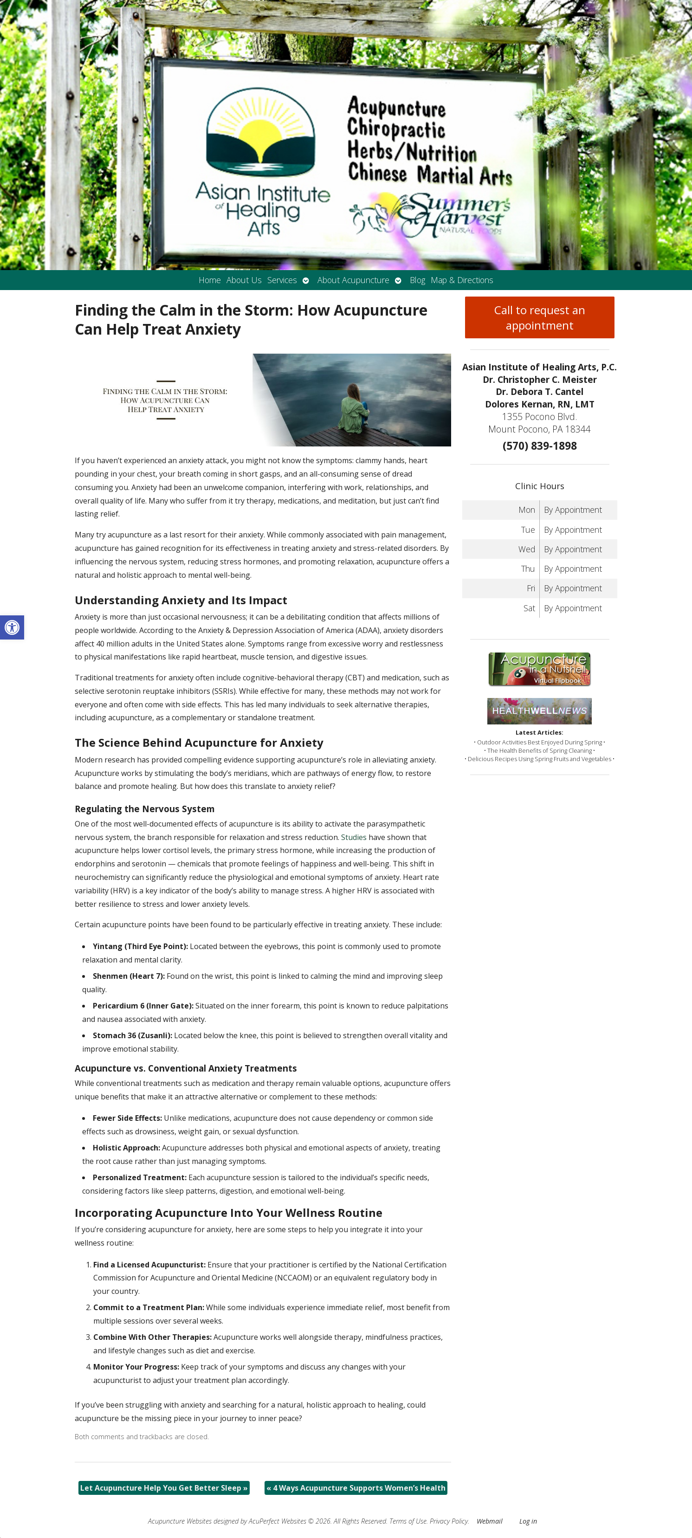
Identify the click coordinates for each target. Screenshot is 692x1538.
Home (210, 279)
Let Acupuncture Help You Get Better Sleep (164, 1488)
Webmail (490, 1521)
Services (282, 279)
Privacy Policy (449, 1521)
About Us (244, 279)
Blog (417, 279)
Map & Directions (462, 279)
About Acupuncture (353, 279)
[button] (12, 627)
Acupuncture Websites (180, 1521)
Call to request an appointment (539, 317)
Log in (528, 1521)
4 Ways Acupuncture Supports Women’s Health (356, 1488)
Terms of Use (408, 1521)
